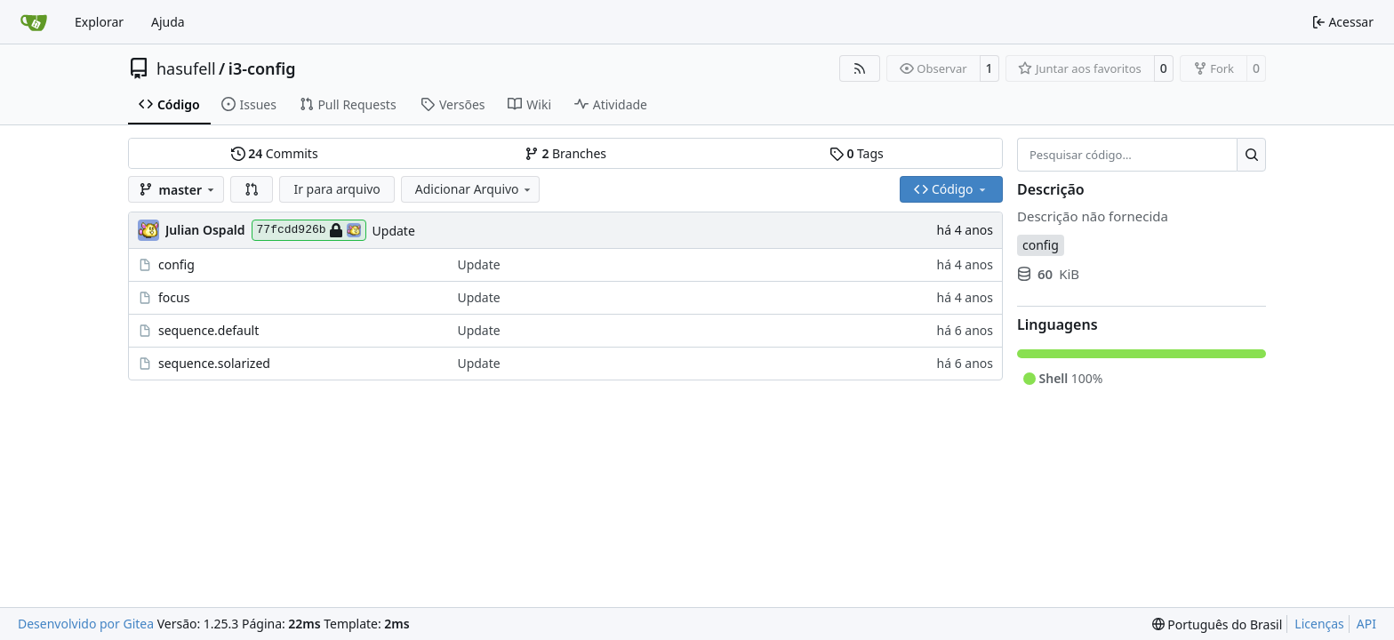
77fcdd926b (309, 230)
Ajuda (168, 21)
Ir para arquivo (336, 188)
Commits (274, 153)
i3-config (262, 68)
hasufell (186, 68)
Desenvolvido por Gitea (86, 623)
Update (394, 230)
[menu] (1217, 624)
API (1366, 623)
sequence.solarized (214, 363)
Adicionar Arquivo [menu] (474, 188)
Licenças (1319, 623)
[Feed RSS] (859, 68)
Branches (565, 153)
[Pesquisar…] (1251, 155)
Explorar (99, 21)
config (176, 264)
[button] (251, 189)
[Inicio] (34, 22)
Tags (856, 153)
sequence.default (208, 330)
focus (173, 297)
